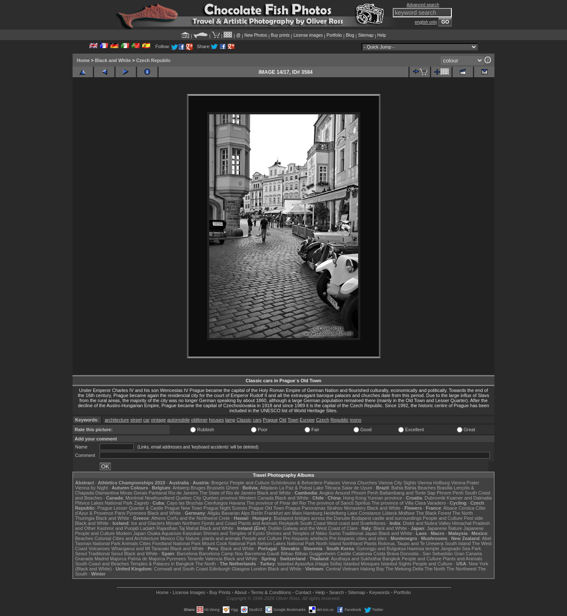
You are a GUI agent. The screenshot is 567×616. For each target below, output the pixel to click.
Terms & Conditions (271, 592)
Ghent (232, 487)
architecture (117, 419)
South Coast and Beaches (102, 563)
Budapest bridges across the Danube (312, 518)
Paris (120, 513)
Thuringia (84, 518)
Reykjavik (289, 523)
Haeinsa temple (423, 548)
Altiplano (269, 487)
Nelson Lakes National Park (286, 543)
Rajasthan (167, 528)
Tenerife (195, 558)
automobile (178, 419)
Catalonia (362, 553)
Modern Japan (131, 533)
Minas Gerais (133, 492)
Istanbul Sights (396, 563)
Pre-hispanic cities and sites (357, 538)
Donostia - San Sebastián (426, 553)
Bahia (397, 487)
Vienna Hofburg (434, 482)
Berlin (257, 513)
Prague (270, 419)
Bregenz (220, 482)
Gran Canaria (468, 553)
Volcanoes (99, 548)
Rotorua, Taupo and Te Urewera (411, 543)
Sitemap (366, 35)
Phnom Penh (450, 492)
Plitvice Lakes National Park (103, 502)
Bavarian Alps (235, 513)
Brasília (445, 487)
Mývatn (173, 523)
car (146, 419)
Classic (244, 419)
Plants (370, 543)
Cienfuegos (216, 502)
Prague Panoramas (306, 508)
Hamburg (312, 513)
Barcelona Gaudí (262, 553)
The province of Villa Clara (399, 502)
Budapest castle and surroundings (386, 518)
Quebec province (220, 497)
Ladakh (147, 528)
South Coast (313, 523)
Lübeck (389, 513)
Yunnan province (384, 497)
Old (282, 419)
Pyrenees (136, 513)
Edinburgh (219, 568)
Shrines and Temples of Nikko (296, 533)
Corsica (466, 508)
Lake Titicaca (326, 487)
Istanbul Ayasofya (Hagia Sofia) (309, 563)
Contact (303, 592)
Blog (350, 35)
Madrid (101, 558)
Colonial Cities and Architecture (126, 538)
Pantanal (157, 492)
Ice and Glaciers (148, 523)
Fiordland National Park (176, 543)
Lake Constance (364, 513)
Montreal (134, 497)
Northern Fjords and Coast (209, 523)
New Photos (255, 35)
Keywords (379, 592)
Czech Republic (153, 60)
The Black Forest (433, 513)
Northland (353, 543)
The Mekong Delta (405, 568)
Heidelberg (335, 513)
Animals (130, 543)
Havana (237, 502)
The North (462, 513)
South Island (458, 543)
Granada (84, 558)
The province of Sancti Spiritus (339, 502)
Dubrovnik (435, 497)
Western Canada (256, 497)
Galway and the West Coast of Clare (320, 528)
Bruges (198, 487)
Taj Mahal (189, 528)
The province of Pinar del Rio (276, 502)
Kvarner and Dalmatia (469, 497)
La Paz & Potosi (295, 487)
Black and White (113, 60)
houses (216, 419)
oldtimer (199, 419)
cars (257, 419)
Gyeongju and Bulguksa (381, 548)
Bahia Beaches (420, 487)
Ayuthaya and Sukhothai (356, 558)
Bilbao (287, 553)
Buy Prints (219, 592)
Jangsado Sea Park (460, 548)
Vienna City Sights (397, 482)
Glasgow (241, 568)
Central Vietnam (342, 568)
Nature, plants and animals (213, 538)
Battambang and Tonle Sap (407, 492)
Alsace (450, 508)
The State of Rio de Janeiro (228, 492)
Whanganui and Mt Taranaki (140, 548)
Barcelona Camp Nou (221, 553)
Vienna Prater (465, 482)
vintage (158, 419)
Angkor (326, 492)
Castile (344, 553)
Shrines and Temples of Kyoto (234, 533)
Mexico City (172, 538)
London (259, 568)
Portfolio (334, 35)
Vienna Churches (359, 482)
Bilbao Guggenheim (315, 553)
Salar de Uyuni (357, 487)
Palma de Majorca (146, 558)
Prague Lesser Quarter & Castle (130, 508)
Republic (339, 419)
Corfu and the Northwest (192, 518)
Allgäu (213, 513)
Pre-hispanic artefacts (305, 538)
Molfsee (407, 513)
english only (426, 22)
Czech (322, 419)
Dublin (274, 528)
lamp (230, 419)
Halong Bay (372, 568)
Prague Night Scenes (225, 508)
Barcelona (187, 553)
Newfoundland (159, 497)
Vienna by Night (91, 487)
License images (308, 35)
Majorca (118, 558)
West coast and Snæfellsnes (356, 523)
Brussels (215, 487)
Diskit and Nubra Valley (427, 523)
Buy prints (280, 35)
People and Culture (250, 482)
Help (381, 35)
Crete (224, 518)
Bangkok (391, 558)
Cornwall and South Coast (181, 568)
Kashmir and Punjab (118, 528)
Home (83, 60)
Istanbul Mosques (361, 563)
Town (293, 419)
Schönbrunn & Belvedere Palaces (305, 482)
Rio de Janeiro (183, 492)
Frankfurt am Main (283, 513)
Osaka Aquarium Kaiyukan (174, 533)
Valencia (213, 558)
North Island (328, 543)
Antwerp (181, 487)
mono (356, 419)
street (136, 419)
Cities (145, 543)
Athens (158, 518)
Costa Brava (386, 553)
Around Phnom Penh (356, 492)
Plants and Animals (258, 523)
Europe (307, 419)
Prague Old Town (266, 508)
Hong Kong (354, 497)
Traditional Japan (359, 533)
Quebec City (189, 497)
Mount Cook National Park (229, 543)
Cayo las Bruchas (185, 502)
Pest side (473, 518)
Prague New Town (183, 508)
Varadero (436, 502)
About (241, 592)
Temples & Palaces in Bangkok (162, 563)
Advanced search (423, 5)
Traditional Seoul (105, 553)
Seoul (81, 553)
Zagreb (141, 502)
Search (336, 592)
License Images (189, 592)
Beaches (84, 538)
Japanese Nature (444, 528)
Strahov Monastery (346, 508)
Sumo (335, 533)
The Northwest (461, 568)
